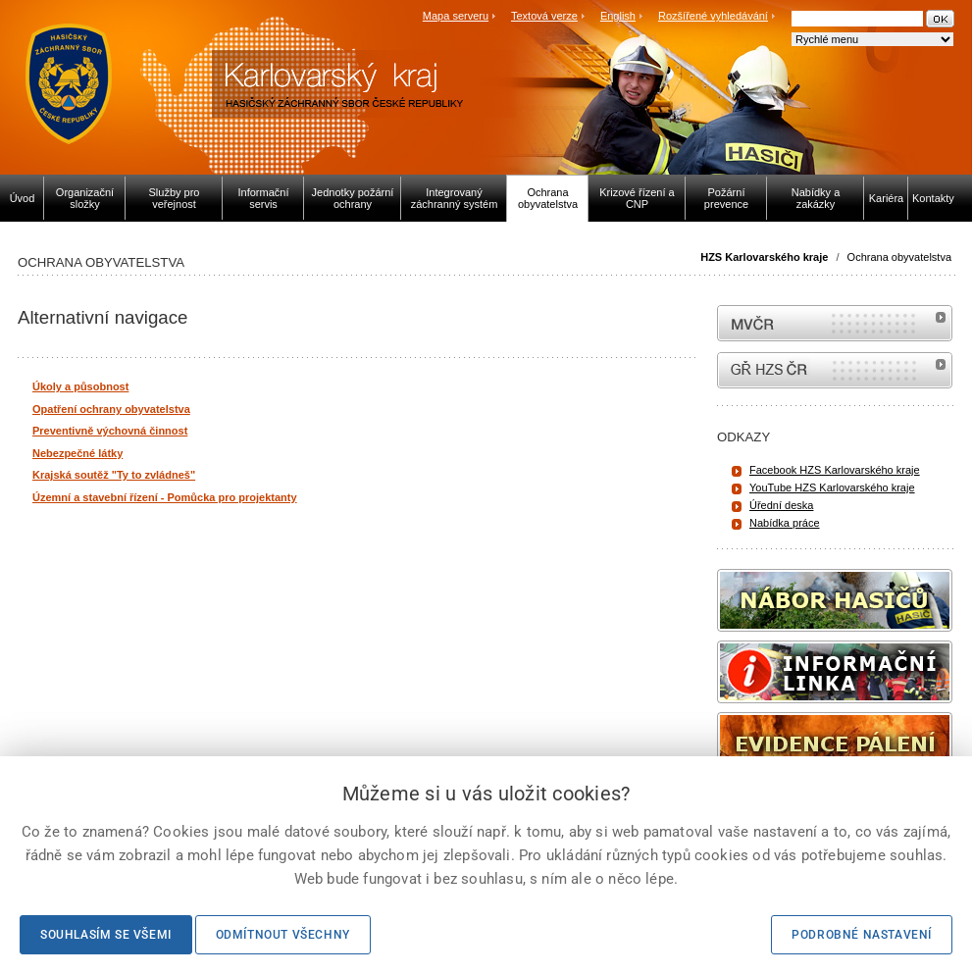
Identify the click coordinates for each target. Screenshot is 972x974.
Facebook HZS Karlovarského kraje (834, 470)
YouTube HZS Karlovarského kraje (832, 487)
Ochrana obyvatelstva (899, 257)
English (618, 16)
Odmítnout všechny (283, 935)
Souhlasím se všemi (106, 935)
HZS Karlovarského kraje (765, 257)
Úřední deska (781, 505)
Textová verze (544, 16)
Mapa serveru (455, 16)
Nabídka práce (784, 523)
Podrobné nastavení (862, 935)
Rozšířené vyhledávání (713, 16)
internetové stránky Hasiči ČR (834, 370)
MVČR (834, 323)
